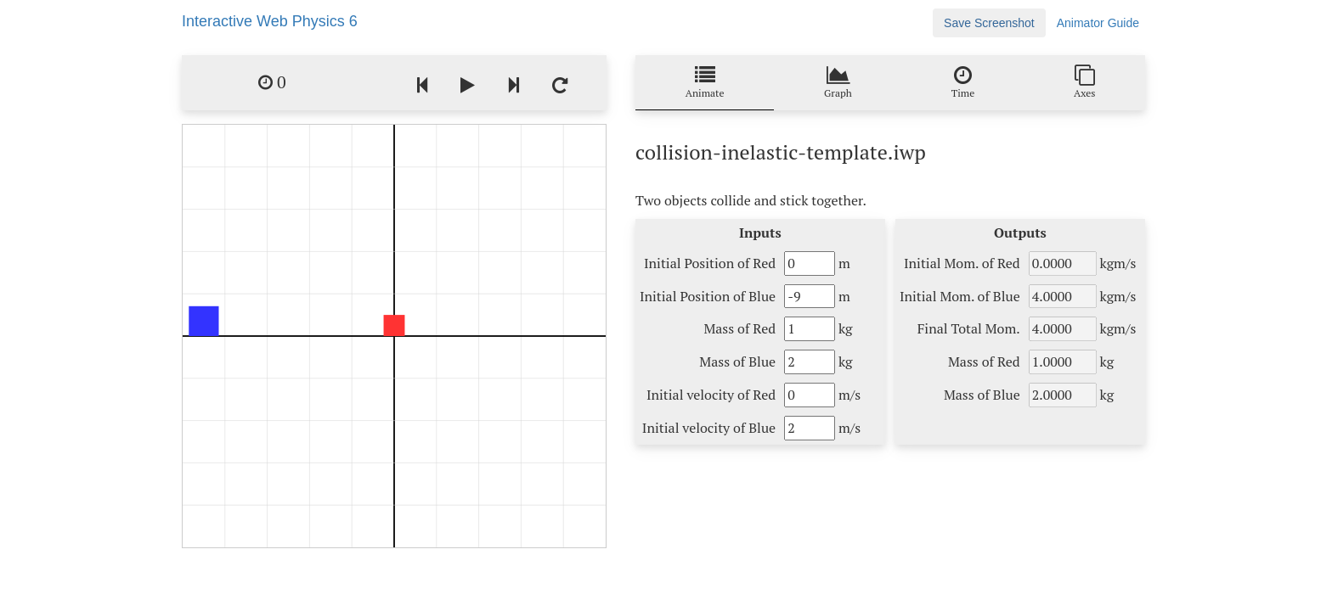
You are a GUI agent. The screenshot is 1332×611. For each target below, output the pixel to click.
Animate (705, 81)
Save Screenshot (989, 23)
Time (962, 81)
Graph (838, 81)
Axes (1085, 81)
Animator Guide (1098, 23)
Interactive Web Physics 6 (270, 21)
